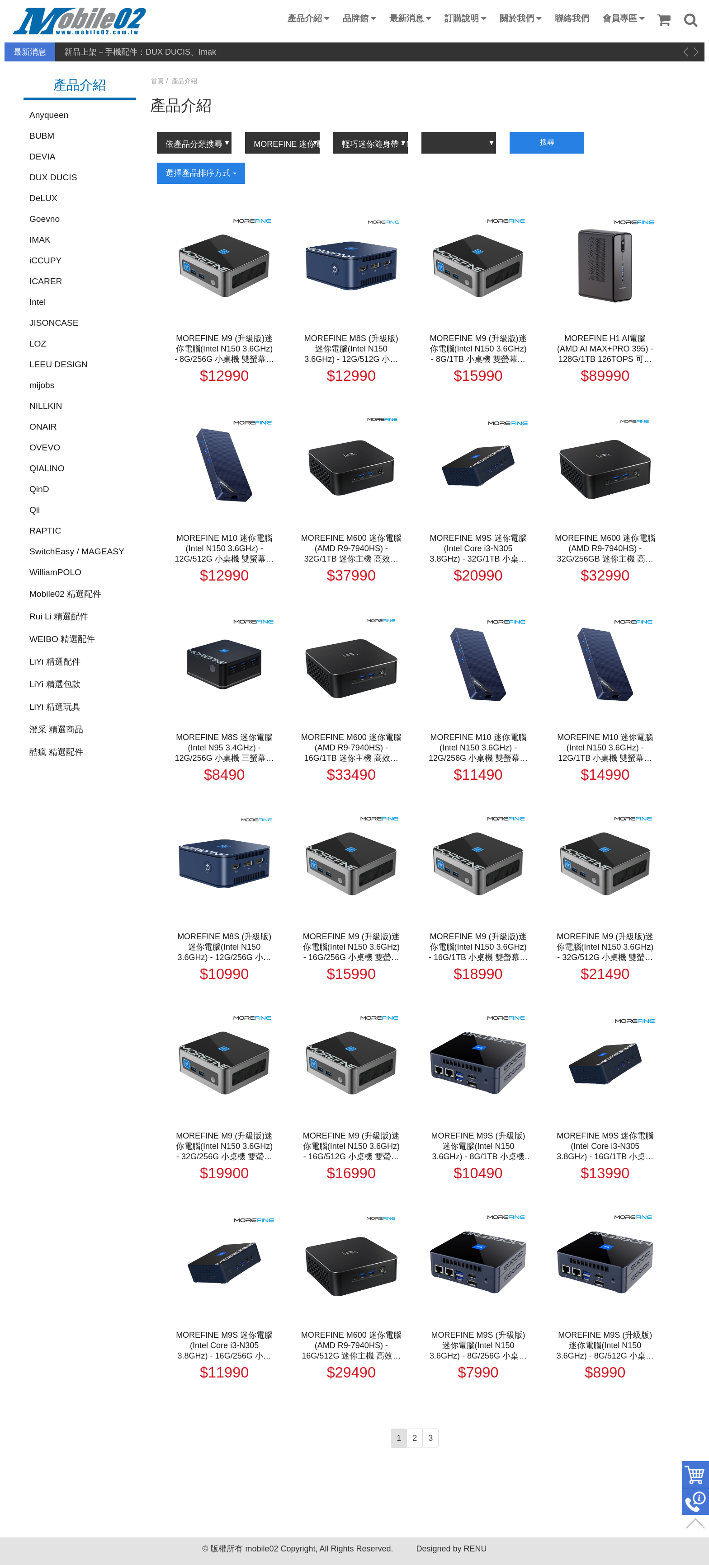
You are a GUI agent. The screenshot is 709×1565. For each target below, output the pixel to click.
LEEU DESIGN (58, 364)
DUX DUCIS (53, 177)
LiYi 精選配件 (54, 661)
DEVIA (42, 156)
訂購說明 (461, 18)
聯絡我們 (572, 18)
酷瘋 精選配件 (56, 752)
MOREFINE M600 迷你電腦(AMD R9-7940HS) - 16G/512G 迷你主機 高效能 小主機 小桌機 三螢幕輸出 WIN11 (351, 1346)
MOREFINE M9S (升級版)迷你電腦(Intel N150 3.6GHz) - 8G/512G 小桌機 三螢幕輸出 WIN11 (605, 1346)
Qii (34, 510)
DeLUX (43, 198)
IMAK (40, 239)
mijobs (41, 385)
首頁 (157, 80)
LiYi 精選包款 (54, 684)
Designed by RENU (451, 1548)
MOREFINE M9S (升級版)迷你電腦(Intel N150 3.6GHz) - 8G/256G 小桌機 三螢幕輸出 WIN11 (478, 1346)
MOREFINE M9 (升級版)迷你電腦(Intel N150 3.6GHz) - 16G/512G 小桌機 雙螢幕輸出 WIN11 (351, 1146)
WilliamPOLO (55, 572)
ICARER (45, 281)
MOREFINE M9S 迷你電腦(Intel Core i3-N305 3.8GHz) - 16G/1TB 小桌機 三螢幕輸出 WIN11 (605, 1146)
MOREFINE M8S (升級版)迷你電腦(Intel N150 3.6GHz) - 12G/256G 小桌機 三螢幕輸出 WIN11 (224, 947)
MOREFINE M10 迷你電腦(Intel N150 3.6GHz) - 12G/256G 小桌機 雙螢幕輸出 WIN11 (478, 748)
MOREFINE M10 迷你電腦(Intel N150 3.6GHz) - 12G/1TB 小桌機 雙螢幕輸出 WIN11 (605, 748)
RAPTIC (45, 530)
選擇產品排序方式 (200, 173)
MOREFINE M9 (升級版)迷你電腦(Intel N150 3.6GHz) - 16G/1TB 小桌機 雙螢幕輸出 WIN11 (478, 947)
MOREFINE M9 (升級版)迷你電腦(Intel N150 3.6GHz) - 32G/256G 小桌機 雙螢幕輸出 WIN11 (224, 1146)
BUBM (41, 136)
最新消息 (406, 18)
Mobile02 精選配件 (65, 594)
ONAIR (43, 426)
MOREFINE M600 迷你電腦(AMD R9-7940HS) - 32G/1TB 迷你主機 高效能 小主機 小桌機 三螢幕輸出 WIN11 (351, 549)
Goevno (44, 219)
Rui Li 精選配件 (58, 616)
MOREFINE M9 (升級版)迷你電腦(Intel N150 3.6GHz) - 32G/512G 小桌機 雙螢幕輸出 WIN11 (605, 947)
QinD (39, 489)
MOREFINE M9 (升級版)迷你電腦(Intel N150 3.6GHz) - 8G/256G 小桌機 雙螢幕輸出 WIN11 (224, 349)
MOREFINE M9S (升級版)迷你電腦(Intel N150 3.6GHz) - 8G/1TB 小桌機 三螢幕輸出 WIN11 (478, 1146)
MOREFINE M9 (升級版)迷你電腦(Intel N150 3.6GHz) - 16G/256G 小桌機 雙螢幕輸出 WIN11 (351, 947)
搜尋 (547, 142)
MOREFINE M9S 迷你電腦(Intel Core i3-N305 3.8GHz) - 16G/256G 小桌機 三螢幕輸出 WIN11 (224, 1346)
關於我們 (517, 18)
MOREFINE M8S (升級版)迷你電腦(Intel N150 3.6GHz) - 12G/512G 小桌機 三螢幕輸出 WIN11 (351, 349)
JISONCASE (54, 323)
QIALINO (47, 468)
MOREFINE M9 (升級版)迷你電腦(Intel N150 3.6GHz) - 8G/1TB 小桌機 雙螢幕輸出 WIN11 (478, 349)
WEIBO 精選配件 (62, 639)
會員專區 (620, 18)
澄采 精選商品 (56, 729)
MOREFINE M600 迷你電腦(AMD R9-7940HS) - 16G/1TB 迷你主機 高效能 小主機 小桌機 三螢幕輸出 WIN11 (351, 748)
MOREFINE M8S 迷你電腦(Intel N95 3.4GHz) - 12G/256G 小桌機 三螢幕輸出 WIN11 (224, 748)
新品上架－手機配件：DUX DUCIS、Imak (140, 51)
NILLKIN (45, 406)
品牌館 (356, 18)
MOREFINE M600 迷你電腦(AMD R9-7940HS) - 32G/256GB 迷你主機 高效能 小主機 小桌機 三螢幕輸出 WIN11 (605, 549)
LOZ (37, 343)
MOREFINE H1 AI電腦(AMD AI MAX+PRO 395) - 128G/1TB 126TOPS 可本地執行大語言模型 (605, 349)
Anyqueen (48, 115)
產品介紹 (305, 18)
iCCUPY (45, 260)
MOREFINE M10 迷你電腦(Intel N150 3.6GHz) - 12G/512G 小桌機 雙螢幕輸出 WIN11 (224, 549)
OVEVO (44, 447)
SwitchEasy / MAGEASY (76, 551)
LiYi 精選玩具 (54, 707)
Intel (37, 302)
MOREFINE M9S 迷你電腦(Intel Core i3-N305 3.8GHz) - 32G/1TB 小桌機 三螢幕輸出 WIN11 (478, 549)
